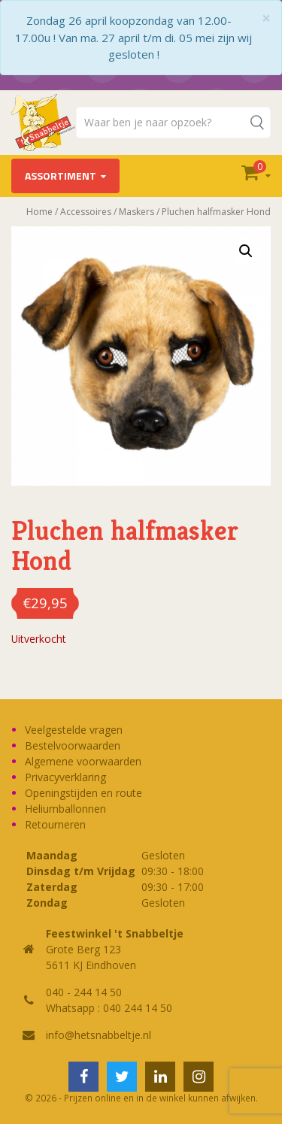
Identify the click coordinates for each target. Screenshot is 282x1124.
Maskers (136, 211)
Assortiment (60, 175)
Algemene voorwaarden (83, 761)
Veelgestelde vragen (74, 730)
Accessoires (85, 211)
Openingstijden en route (83, 793)
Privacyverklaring (65, 777)
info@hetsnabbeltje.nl (98, 1035)
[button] (245, 251)
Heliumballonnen (65, 808)
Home (39, 211)
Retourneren (55, 824)
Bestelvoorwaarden (72, 745)
